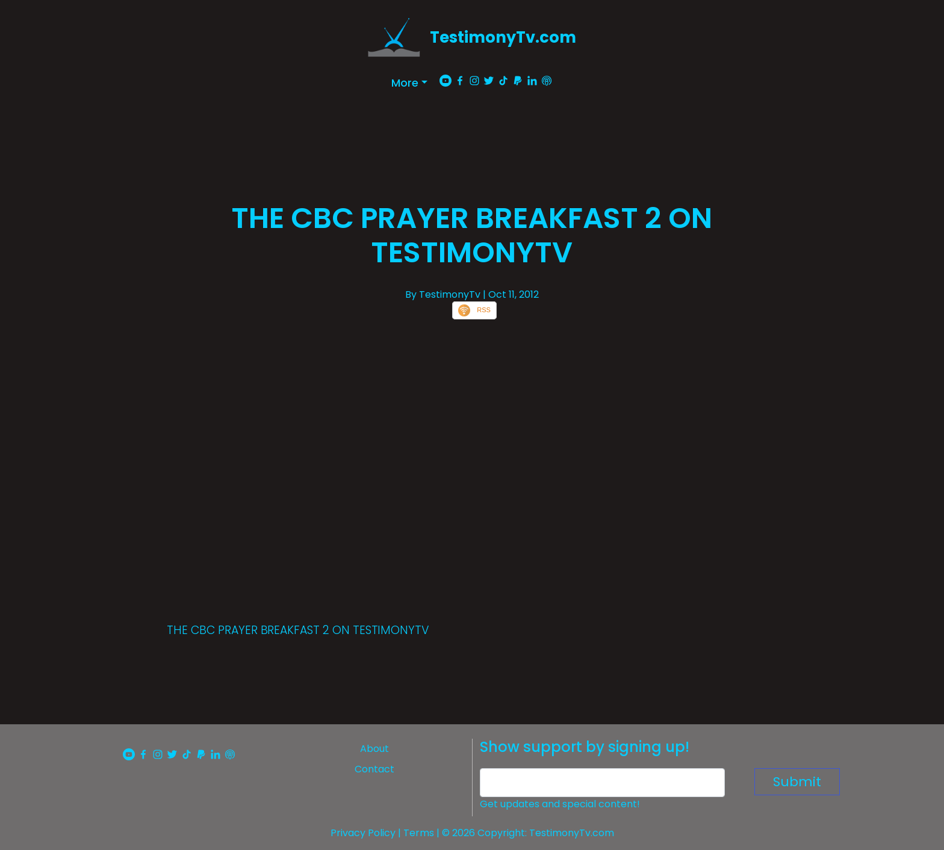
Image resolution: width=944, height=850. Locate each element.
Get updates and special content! (560, 804)
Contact (374, 769)
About (374, 749)
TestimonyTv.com (503, 37)
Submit (797, 781)
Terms (418, 833)
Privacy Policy (363, 833)
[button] (409, 82)
